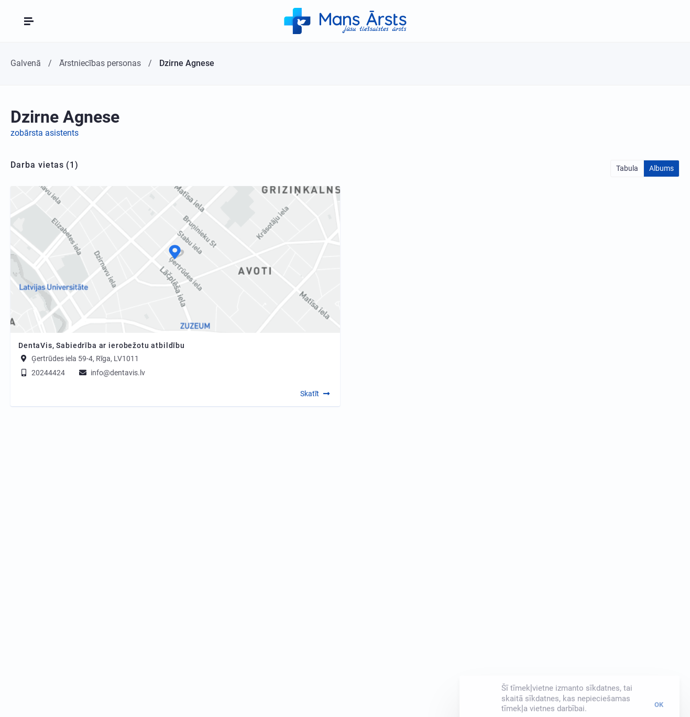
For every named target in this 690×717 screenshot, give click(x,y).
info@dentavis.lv (111, 372)
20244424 (41, 372)
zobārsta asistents (44, 133)
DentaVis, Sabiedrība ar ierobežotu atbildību (101, 345)
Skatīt (309, 393)
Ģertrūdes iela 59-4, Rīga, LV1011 (85, 358)
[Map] (175, 259)
